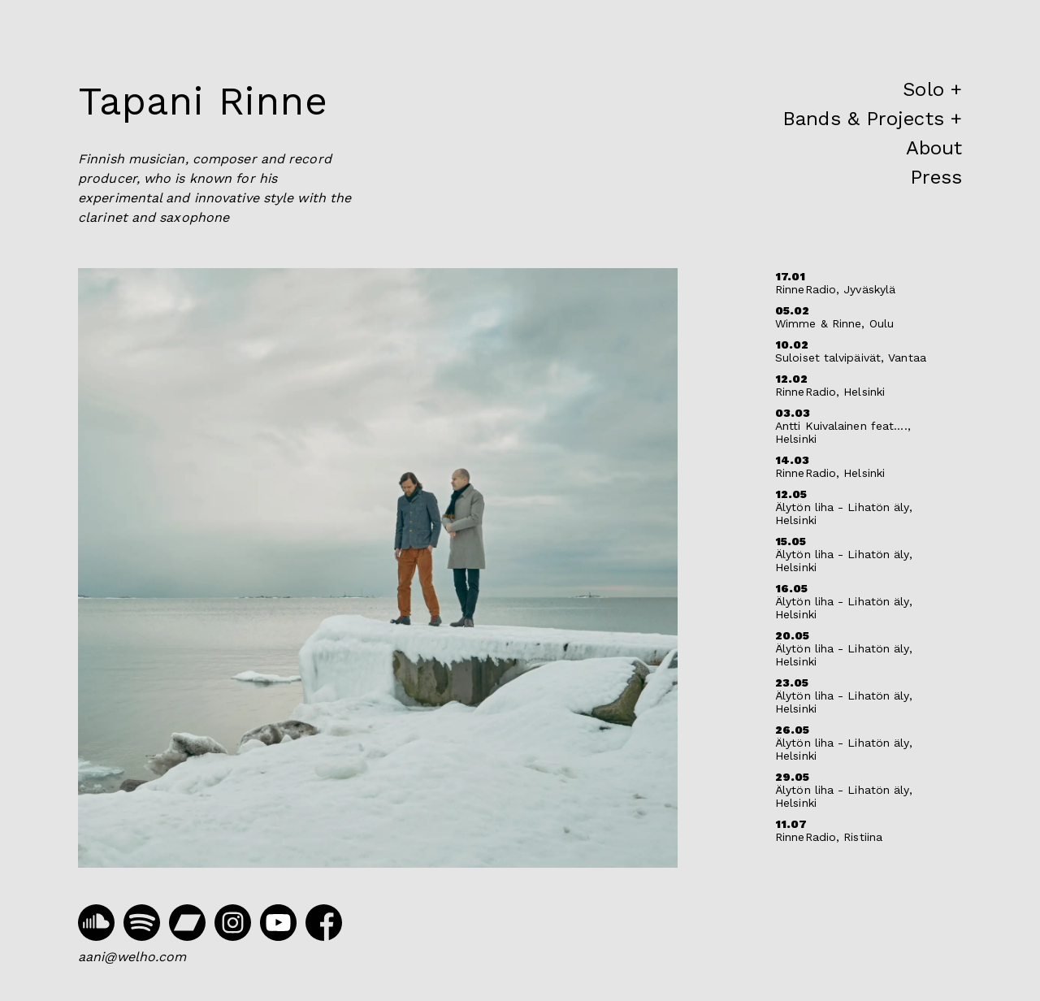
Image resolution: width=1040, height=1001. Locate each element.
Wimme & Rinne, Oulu (834, 323)
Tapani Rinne (203, 101)
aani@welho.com (132, 956)
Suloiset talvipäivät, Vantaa (850, 357)
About (934, 147)
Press (936, 177)
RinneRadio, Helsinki (830, 391)
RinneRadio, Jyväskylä (835, 289)
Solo (923, 89)
